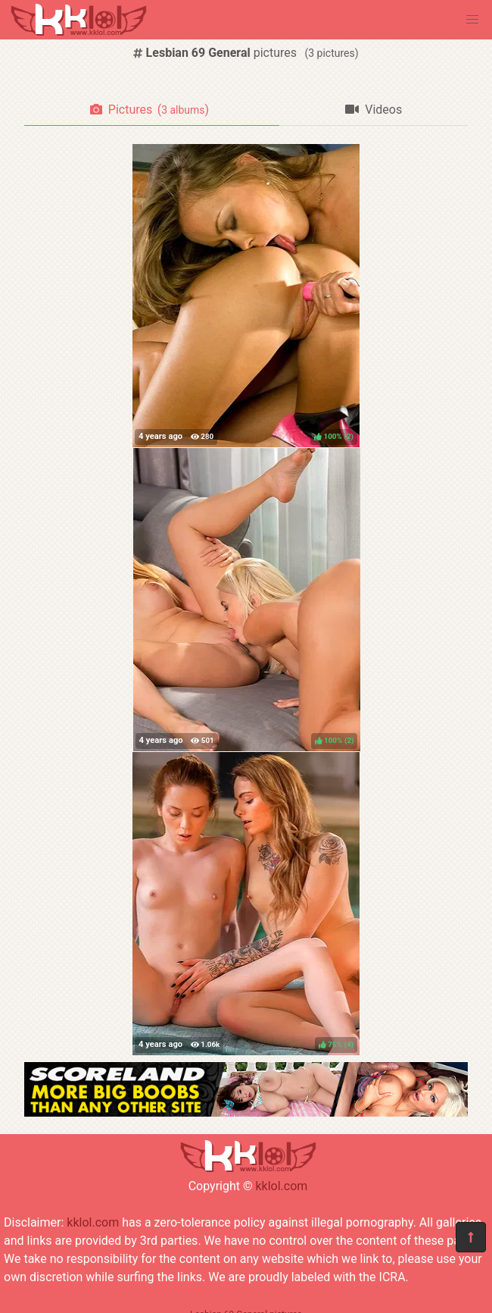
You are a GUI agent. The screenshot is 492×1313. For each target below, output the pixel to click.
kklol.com (281, 1186)
